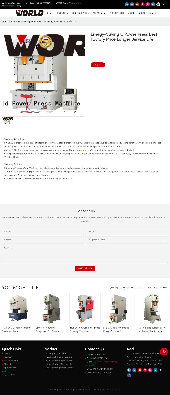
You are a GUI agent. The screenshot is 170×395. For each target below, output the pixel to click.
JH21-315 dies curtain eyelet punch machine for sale (151, 330)
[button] (155, 13)
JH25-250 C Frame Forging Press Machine (16, 330)
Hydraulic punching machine (121, 288)
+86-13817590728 (46, 3)
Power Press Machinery (157, 288)
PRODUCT (140, 288)
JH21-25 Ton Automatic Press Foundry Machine (85, 330)
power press (82, 150)
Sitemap (115, 390)
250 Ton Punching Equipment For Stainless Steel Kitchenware (48, 330)
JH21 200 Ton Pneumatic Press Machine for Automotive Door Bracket (117, 330)
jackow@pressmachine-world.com (18, 3)
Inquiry (97, 65)
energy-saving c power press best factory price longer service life (44, 22)
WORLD (6, 22)
